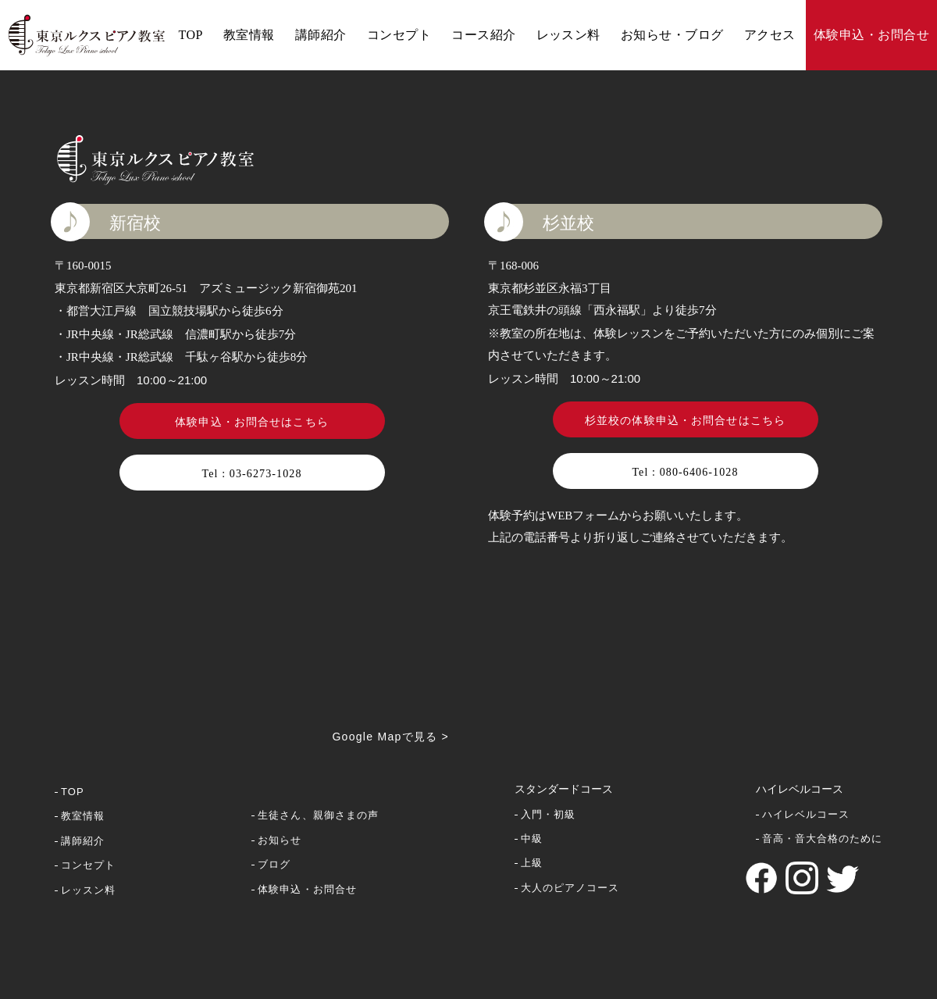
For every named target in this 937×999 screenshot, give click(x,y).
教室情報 (249, 34)
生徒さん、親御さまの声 (318, 815)
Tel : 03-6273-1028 (251, 474)
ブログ (274, 864)
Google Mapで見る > (390, 736)
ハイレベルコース (806, 814)
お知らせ (279, 840)
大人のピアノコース (570, 888)
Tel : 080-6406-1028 (685, 472)
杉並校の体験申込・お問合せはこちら (685, 420)
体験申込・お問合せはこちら (252, 422)
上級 (532, 863)
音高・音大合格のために (822, 838)
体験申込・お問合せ (871, 34)
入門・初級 (548, 814)
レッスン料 (568, 34)
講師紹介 (321, 34)
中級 (532, 838)
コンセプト (399, 34)
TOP (190, 34)
